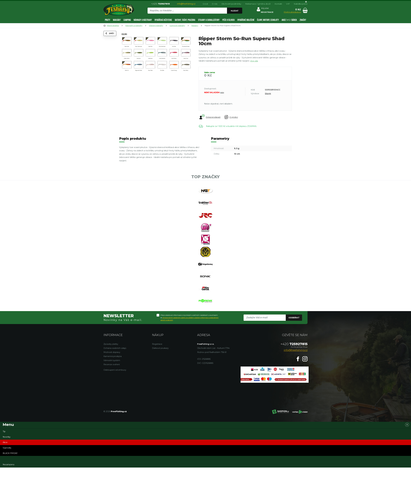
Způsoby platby (110, 363)
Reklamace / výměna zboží (258, 4)
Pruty (107, 20)
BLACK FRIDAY (10, 472)
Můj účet (265, 8)
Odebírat (293, 337)
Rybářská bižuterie (163, 20)
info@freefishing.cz (186, 4)
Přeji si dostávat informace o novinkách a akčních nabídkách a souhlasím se (189, 337)
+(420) (160, 3)
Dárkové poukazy (160, 367)
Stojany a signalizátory (209, 20)
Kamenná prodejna (112, 376)
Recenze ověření (111, 384)
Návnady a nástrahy (143, 20)
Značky (303, 20)
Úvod (205, 4)
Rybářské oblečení (245, 20)
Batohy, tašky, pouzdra (185, 20)
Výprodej (7, 467)
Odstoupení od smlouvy (114, 389)
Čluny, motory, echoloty (268, 20)
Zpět (111, 37)
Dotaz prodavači (210, 117)
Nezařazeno (8, 484)
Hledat (235, 11)
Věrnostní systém (111, 380)
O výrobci (233, 117)
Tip (4, 451)
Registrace (157, 363)
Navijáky (117, 20)
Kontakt (278, 4)
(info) (222, 93)
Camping (127, 20)
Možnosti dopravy (111, 371)
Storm (268, 93)
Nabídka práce (301, 4)
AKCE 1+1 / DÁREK (289, 20)
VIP (288, 4)
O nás (214, 4)
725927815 (294, 363)
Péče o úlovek (228, 20)
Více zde (254, 61)
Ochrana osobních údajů (114, 367)
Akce (5, 462)
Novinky (6, 456)
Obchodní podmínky (231, 4)
